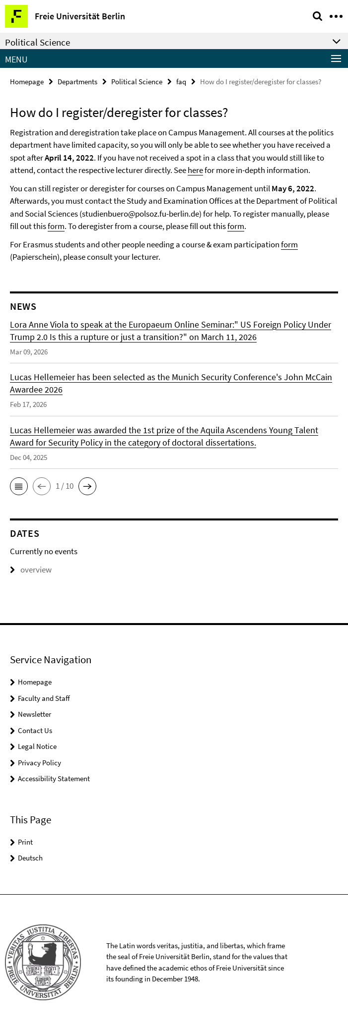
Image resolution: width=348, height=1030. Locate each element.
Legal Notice (37, 746)
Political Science (136, 81)
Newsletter (34, 714)
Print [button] (25, 842)
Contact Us (35, 730)
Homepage (27, 81)
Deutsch (30, 857)
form (56, 226)
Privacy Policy (39, 762)
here (195, 170)
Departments (77, 81)
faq (181, 81)
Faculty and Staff (44, 698)
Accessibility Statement (54, 778)
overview (31, 569)
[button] (19, 486)
